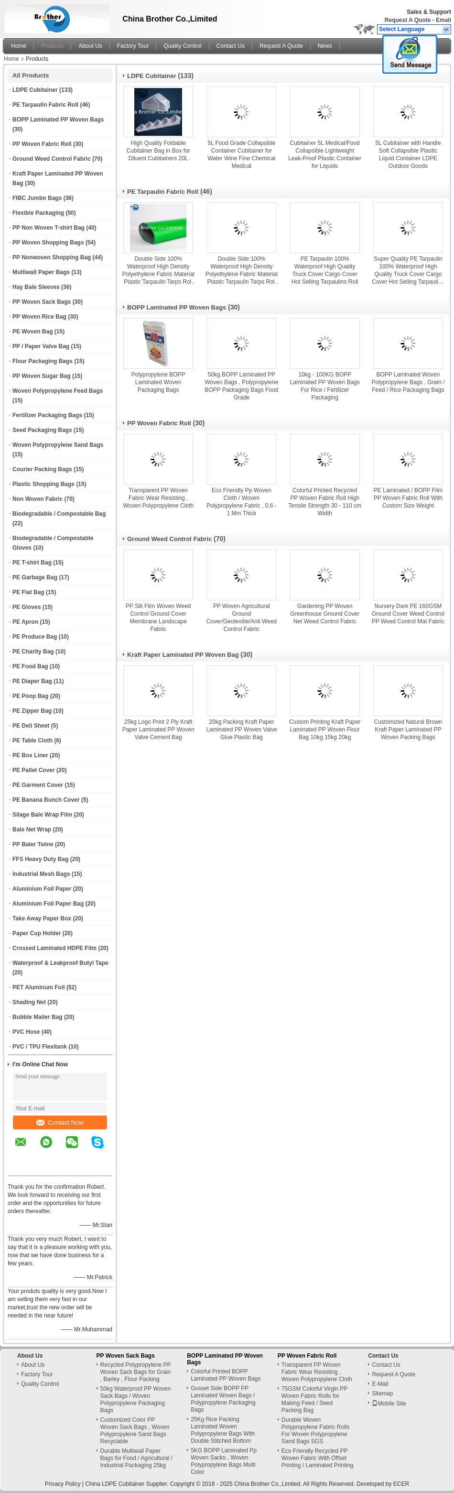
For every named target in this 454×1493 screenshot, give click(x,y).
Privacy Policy (63, 1484)
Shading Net (29, 1002)
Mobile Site (389, 1403)
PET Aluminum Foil (38, 987)
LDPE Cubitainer (35, 90)
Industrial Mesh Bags (41, 874)
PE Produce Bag (34, 636)
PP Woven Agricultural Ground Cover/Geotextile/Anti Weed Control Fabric (241, 617)
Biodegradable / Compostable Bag (59, 513)
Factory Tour (133, 46)
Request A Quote (408, 20)
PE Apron (25, 622)
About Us (90, 46)
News (325, 46)
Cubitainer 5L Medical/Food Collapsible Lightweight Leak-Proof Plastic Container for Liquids (324, 154)
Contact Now (59, 1122)
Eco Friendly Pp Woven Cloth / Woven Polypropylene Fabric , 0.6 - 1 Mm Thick (241, 502)
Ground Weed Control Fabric (51, 158)
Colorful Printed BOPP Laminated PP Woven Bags (225, 1375)
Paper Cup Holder (36, 933)
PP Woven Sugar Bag (41, 376)
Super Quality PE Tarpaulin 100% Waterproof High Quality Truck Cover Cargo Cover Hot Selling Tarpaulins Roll (408, 270)
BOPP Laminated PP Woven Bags (58, 119)
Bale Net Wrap (31, 829)
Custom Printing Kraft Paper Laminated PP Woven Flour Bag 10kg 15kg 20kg (324, 730)
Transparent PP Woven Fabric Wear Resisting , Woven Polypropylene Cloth (158, 498)
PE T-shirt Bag (32, 562)
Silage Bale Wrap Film (42, 814)
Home (18, 46)
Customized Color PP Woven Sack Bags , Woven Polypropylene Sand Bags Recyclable (135, 1430)
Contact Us (230, 46)
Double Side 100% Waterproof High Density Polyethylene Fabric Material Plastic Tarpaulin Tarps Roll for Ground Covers (158, 270)
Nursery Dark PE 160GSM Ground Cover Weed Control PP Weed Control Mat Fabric (408, 614)
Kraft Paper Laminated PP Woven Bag (183, 654)
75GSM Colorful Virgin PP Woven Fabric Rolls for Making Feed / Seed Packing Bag (314, 1399)
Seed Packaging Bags (42, 430)
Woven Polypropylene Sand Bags (58, 445)
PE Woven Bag (32, 331)
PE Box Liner (30, 755)
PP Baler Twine (33, 844)
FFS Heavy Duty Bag (40, 859)
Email (443, 20)
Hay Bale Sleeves (36, 287)
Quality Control (182, 46)
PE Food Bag (30, 666)
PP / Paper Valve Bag (40, 346)
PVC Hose (26, 1032)
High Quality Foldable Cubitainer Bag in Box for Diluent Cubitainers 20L (158, 151)
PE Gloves (26, 607)
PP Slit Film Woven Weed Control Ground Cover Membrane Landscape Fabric (158, 617)
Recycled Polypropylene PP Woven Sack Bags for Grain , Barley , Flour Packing (135, 1371)
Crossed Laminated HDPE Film (54, 948)
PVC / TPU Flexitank (39, 1046)
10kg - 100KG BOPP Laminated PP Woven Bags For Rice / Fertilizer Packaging (324, 386)
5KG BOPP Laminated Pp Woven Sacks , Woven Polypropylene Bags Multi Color (224, 1461)
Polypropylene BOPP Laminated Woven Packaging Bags (158, 382)
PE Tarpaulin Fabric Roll (45, 104)
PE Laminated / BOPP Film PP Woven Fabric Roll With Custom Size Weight (408, 498)
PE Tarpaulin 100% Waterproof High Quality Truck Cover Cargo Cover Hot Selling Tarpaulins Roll (325, 270)
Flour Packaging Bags (42, 361)
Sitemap (382, 1393)
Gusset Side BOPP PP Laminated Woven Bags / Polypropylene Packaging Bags (223, 1399)
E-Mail (380, 1384)
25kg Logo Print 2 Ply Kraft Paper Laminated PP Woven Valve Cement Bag (158, 730)
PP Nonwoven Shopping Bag (51, 257)
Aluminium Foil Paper (41, 888)
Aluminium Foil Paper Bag (48, 903)
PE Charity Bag (33, 651)
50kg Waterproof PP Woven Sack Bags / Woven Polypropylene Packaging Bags (135, 1399)
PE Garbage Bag (34, 577)
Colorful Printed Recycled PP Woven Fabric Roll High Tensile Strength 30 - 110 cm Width (324, 502)
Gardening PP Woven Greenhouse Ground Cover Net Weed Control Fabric (324, 614)
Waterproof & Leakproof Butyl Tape (60, 963)
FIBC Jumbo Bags (37, 198)
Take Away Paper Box (41, 918)
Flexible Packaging (38, 213)
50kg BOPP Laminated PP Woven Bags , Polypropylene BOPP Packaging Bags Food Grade (241, 386)
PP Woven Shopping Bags (48, 242)
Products (52, 46)
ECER (401, 1484)
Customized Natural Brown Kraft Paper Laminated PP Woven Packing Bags (408, 730)
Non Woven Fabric (37, 499)
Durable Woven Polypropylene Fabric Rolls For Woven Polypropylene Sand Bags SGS (315, 1430)
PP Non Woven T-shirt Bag (48, 227)
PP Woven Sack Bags (41, 302)
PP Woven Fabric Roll (42, 144)
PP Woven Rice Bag (39, 316)
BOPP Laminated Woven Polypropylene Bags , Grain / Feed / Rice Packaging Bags (408, 382)
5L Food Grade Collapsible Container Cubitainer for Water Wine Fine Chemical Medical (241, 154)
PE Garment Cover (37, 785)
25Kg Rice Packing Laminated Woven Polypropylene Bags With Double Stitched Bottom (223, 1430)
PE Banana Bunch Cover (46, 799)
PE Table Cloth (32, 740)
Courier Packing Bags (42, 469)
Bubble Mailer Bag (37, 1017)
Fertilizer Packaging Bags (47, 415)
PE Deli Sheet (30, 725)
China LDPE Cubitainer (114, 1484)
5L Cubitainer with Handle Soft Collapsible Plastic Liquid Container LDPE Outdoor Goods (408, 154)
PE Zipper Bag (32, 711)
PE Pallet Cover (33, 770)
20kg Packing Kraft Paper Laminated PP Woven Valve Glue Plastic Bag (241, 730)
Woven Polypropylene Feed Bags (57, 390)
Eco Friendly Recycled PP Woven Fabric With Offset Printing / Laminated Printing (317, 1458)
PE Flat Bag (28, 592)
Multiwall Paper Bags (41, 272)
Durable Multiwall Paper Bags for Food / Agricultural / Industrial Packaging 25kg (136, 1458)
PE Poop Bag (30, 696)
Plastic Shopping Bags (43, 484)
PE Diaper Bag (32, 681)
